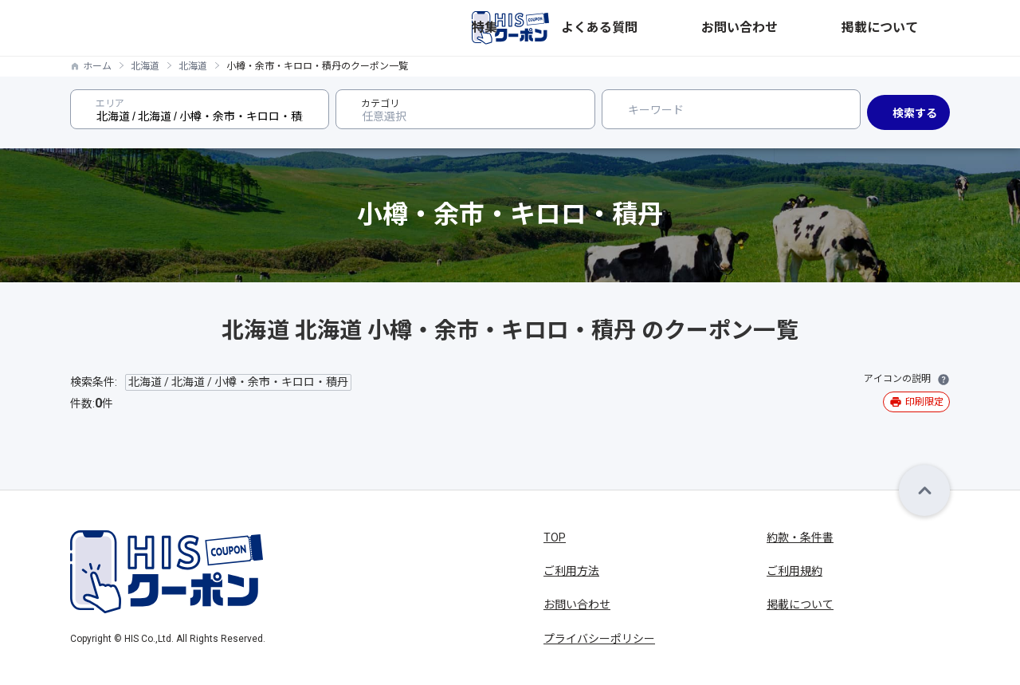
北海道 (145, 66)
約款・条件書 (800, 537)
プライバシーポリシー (599, 638)
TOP (554, 537)
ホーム (97, 66)
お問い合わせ (830, 28)
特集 (680, 28)
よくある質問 (744, 28)
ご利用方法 (571, 571)
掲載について (916, 28)
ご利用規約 (794, 571)
